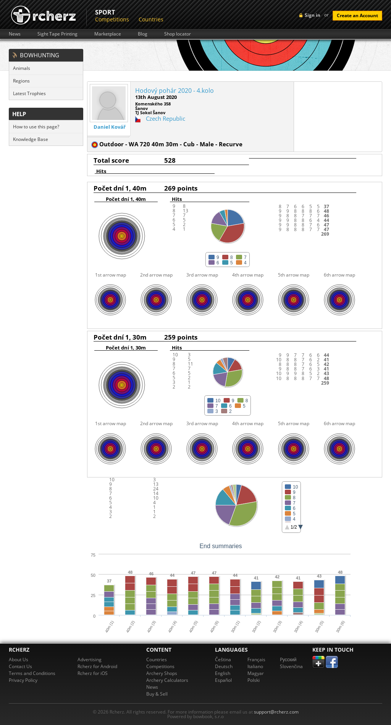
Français (256, 659)
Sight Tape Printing (57, 34)
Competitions (112, 19)
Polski (253, 680)
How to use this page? (36, 126)
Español (223, 680)
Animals (21, 68)
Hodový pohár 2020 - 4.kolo (174, 90)
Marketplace (107, 34)
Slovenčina (291, 666)
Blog (142, 34)
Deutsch (224, 666)
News (15, 34)
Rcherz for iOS (93, 673)
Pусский (288, 659)
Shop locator (177, 34)
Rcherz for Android (97, 666)
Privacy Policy (23, 680)
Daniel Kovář (110, 127)
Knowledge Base (30, 139)
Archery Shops (161, 673)
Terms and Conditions (32, 673)
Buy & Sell (157, 694)
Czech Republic (165, 118)
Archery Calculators (167, 680)
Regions (21, 81)
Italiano (255, 666)
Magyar (255, 673)
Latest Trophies (29, 93)
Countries (151, 19)
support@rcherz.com (276, 712)
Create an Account (357, 15)
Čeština (223, 659)
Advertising (90, 659)
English (222, 673)
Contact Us (20, 666)
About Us (18, 659)
